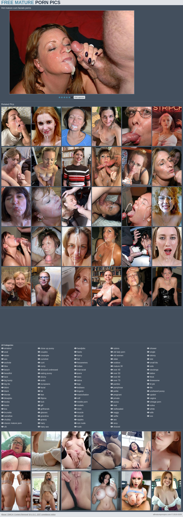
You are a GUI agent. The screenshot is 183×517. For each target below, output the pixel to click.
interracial (80, 370)
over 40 (115, 370)
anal (4, 352)
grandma (43, 416)
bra (4, 409)
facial (41, 387)
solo (150, 366)
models (79, 405)
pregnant (116, 395)
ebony (42, 377)
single (151, 352)
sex (114, 420)
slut (150, 359)
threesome (153, 380)
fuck (41, 402)
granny (42, 420)
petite (114, 391)
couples (43, 352)
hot (77, 359)
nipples (78, 420)
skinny (151, 355)
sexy (114, 423)
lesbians (79, 387)
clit (4, 427)
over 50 (115, 373)
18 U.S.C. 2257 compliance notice (42, 514)
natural (78, 416)
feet (41, 395)
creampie (43, 355)
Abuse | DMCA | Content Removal (14, 514)
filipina (42, 398)
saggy (115, 412)
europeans (44, 384)
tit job (151, 384)
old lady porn (118, 352)
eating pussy (45, 373)
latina (78, 380)
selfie (114, 416)
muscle (78, 412)
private (115, 398)
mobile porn (81, 402)
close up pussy (46, 348)
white (151, 409)
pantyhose (117, 387)
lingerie (79, 391)
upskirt (151, 395)
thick (150, 377)
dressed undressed (48, 370)
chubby (6, 420)
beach (5, 370)
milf (77, 398)
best (4, 377)
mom (78, 409)
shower (151, 348)
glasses (43, 412)
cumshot (43, 359)
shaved (115, 427)
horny (78, 355)
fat (40, 391)
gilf (40, 405)
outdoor (115, 363)
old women (117, 355)
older (114, 359)
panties (115, 384)
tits (149, 387)
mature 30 (117, 366)
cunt (41, 363)
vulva (151, 405)
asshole (6, 363)
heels (78, 352)
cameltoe (6, 416)
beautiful (6, 373)
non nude (80, 423)
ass (4, 359)
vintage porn (154, 402)
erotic (42, 380)
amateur (6, 348)
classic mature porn (11, 423)
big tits (5, 384)
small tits (152, 363)
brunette (6, 412)
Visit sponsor (79, 97)
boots (5, 405)
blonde (5, 395)
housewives (81, 363)
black (5, 391)
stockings (152, 370)
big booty (6, 380)
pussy (115, 402)
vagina (151, 398)
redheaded (117, 409)
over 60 (115, 377)
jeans (78, 373)
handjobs (79, 348)
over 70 (115, 380)
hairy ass (43, 427)
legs (77, 384)
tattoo (151, 373)
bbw (4, 366)
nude (78, 427)
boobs (5, 402)
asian (5, 355)
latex (77, 377)
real (114, 405)
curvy (41, 366)
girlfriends (43, 409)
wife (150, 412)
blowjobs (6, 398)
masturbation (81, 395)
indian (78, 366)
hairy (41, 423)
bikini (5, 387)
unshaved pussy (156, 391)
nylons (115, 348)
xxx (150, 416)
